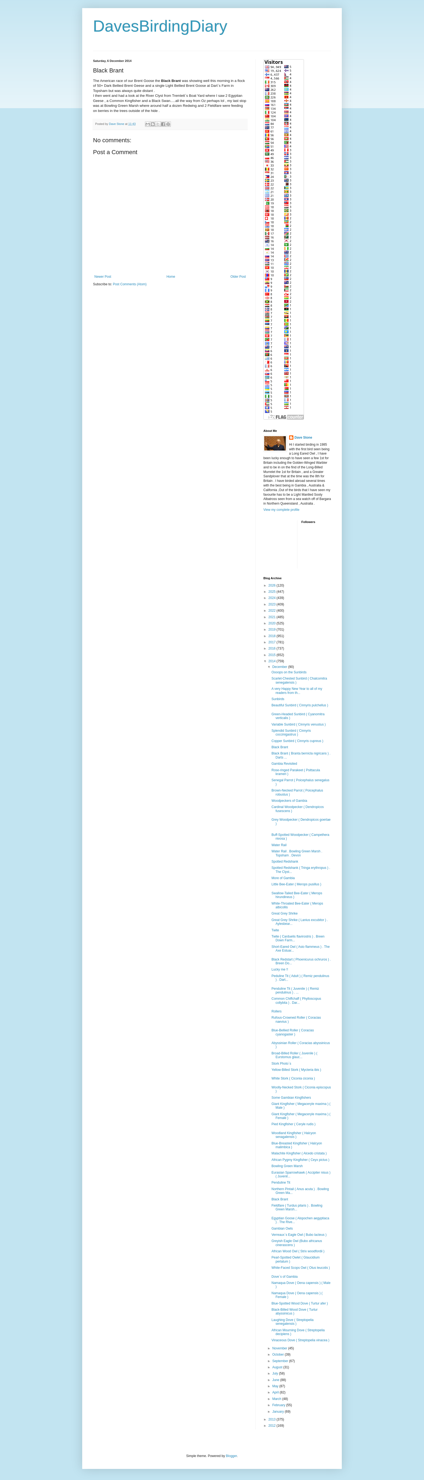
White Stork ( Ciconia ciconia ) (293, 1078)
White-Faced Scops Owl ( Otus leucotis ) (300, 1268)
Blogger (231, 1456)
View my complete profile (281, 510)
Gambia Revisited (284, 764)
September (280, 1361)
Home (171, 277)
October (278, 1354)
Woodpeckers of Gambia (289, 801)
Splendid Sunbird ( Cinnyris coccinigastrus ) (291, 732)
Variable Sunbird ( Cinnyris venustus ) (298, 724)
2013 (273, 1419)
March (277, 1399)
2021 (273, 617)
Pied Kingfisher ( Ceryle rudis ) (293, 1124)
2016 (273, 648)
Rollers (276, 1011)
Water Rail (279, 845)
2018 (273, 636)
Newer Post (102, 277)
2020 (273, 623)
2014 (273, 661)
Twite (275, 930)
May (275, 1386)
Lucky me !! (279, 969)
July (275, 1373)
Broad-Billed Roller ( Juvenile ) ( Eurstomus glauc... (294, 1055)
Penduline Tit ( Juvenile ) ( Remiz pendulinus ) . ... (295, 990)
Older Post (238, 277)
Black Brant (279, 747)
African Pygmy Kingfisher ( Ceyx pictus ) (300, 1160)
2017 (273, 642)
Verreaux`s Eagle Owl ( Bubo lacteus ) (298, 1235)
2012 (273, 1426)
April (276, 1392)
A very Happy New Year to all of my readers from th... (296, 690)
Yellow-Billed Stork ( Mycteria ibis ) (296, 1070)
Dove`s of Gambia (284, 1277)
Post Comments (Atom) (130, 284)
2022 (273, 610)
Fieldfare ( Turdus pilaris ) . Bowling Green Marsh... (296, 1207)
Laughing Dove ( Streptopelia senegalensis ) (292, 1322)
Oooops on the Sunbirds (288, 672)
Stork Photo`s (281, 1063)
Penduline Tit (280, 1182)
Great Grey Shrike (284, 913)
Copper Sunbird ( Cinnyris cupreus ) (297, 741)
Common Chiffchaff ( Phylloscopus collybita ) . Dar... (296, 1000)
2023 (273, 604)
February (279, 1405)
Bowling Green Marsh (287, 1166)
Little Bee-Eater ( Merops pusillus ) (296, 884)
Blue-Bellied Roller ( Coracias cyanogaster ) (292, 1032)
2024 (273, 598)
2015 (273, 655)
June (276, 1380)
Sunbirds (277, 699)
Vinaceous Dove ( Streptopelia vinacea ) (300, 1340)
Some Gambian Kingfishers (291, 1098)
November (280, 1348)
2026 (273, 585)
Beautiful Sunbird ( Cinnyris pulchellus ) (299, 705)
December (280, 667)
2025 (273, 592)
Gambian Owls (282, 1228)
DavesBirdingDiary (160, 26)
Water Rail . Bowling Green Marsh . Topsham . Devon (296, 853)
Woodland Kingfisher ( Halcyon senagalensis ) (293, 1135)
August (277, 1367)
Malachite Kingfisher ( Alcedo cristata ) (299, 1153)
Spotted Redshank (284, 861)
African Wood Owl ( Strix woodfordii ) (297, 1251)
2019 (273, 629)
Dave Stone (303, 437)
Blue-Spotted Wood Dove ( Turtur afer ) (299, 1303)
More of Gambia (283, 878)
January (278, 1411)
